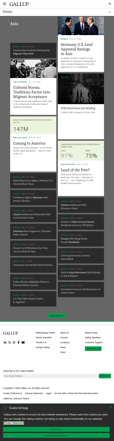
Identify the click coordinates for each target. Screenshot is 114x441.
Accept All (56, 429)
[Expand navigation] (5, 4)
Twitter (9, 342)
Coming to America (29, 143)
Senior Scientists (44, 337)
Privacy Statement (34, 393)
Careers (64, 337)
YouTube (23, 342)
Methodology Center (45, 332)
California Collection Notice (16, 398)
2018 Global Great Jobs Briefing (78, 108)
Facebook (18, 342)
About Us (64, 332)
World (64, 39)
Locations (65, 342)
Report (65, 77)
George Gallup (43, 347)
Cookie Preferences (12, 393)
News (63, 347)
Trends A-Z (41, 342)
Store (62, 352)
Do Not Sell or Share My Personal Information (76, 393)
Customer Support (93, 342)
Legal (48, 393)
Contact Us (93, 349)
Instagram (14, 342)
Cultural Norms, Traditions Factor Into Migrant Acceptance (31, 92)
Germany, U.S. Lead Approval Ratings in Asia (77, 49)
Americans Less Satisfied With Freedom (33, 265)
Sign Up (105, 376)
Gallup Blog (20, 82)
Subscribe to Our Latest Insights (18, 371)
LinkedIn (5, 342)
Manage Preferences (56, 436)
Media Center (91, 332)
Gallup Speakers (93, 337)
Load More (57, 316)
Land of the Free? (75, 170)
